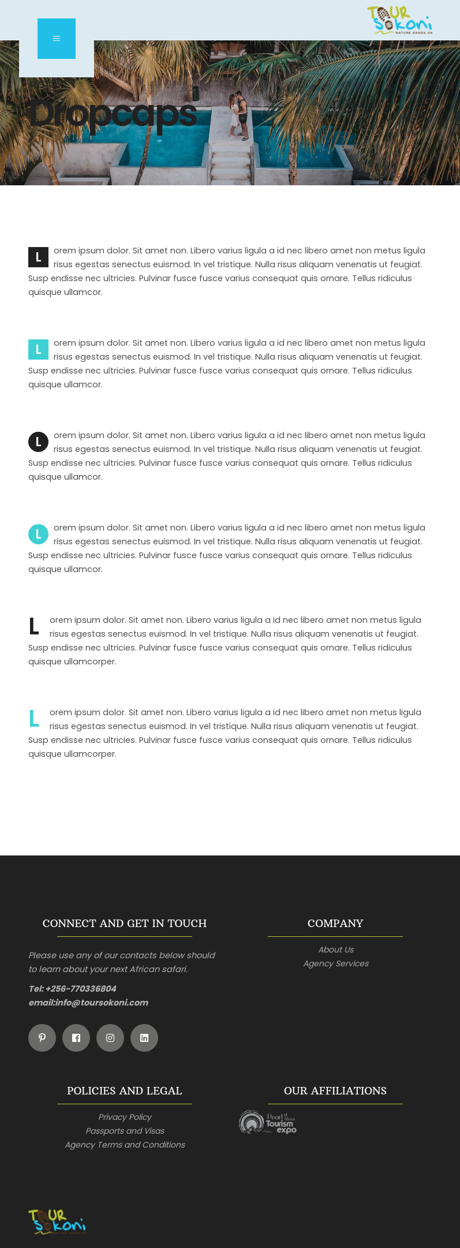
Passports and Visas (124, 1131)
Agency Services (335, 963)
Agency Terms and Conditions (125, 1144)
